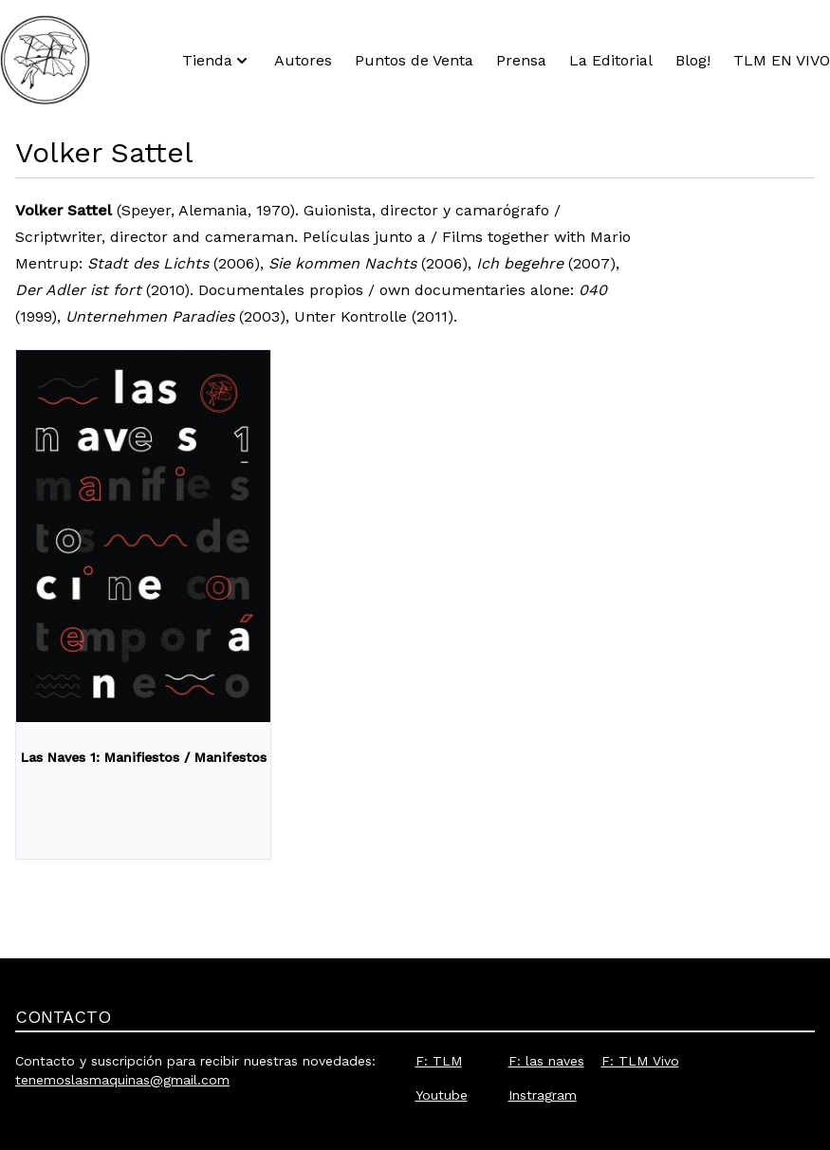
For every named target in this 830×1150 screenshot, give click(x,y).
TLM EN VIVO (781, 60)
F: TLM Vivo (640, 1060)
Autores (303, 60)
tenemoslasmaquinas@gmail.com (122, 1079)
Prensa (521, 60)
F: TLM (438, 1060)
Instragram (542, 1095)
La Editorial (611, 60)
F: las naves (546, 1060)
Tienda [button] (216, 60)
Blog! (692, 60)
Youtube (441, 1095)
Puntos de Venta (414, 60)
